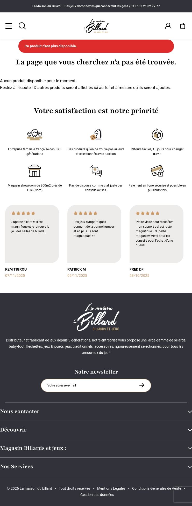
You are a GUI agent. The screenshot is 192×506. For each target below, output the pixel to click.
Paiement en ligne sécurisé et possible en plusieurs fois (157, 177)
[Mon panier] (183, 26)
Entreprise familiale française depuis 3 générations (34, 141)
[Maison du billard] (96, 26)
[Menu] (8, 25)
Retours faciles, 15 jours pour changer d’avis (157, 141)
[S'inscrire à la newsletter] (142, 385)
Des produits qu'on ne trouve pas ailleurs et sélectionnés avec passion (96, 141)
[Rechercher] (22, 25)
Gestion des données (97, 495)
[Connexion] (168, 26)
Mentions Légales (111, 488)
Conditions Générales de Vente (156, 488)
